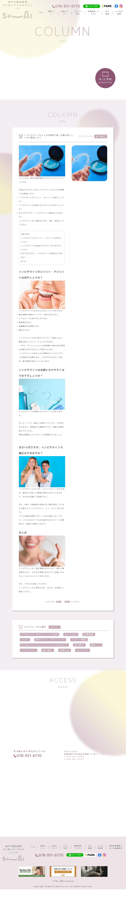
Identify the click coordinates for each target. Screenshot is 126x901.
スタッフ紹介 (78, 12)
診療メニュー (52, 12)
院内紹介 (79, 644)
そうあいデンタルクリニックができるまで (44, 644)
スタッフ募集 (79, 639)
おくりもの (71, 634)
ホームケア (82, 650)
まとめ (23, 261)
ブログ (25, 639)
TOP (40, 12)
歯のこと (96, 644)
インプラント (28, 650)
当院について (65, 12)
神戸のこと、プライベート (50, 639)
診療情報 (89, 634)
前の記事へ (54, 602)
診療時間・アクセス (93, 12)
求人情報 (107, 12)
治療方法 (64, 650)
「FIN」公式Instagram (63, 881)
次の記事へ (72, 602)
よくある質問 (119, 12)
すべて (54, 627)
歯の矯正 (48, 650)
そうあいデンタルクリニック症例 (39, 634)
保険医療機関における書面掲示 (116, 847)
